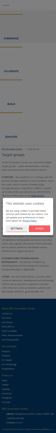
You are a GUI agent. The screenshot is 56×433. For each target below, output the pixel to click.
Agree (39, 228)
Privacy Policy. (30, 220)
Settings (17, 228)
